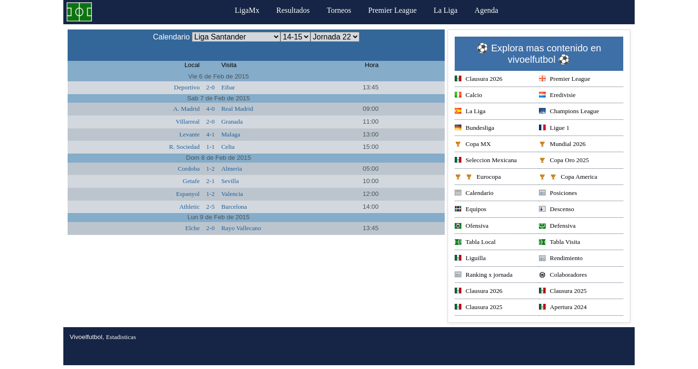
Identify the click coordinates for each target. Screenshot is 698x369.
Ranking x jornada (483, 275)
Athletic (189, 206)
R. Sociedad (184, 146)
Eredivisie (557, 95)
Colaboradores (563, 275)
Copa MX (473, 144)
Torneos (339, 10)
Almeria (231, 168)
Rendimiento (561, 258)
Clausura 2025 (563, 291)
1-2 (210, 168)
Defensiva (557, 226)
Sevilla (230, 180)
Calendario (474, 193)
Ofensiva (472, 226)
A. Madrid (186, 108)
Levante (189, 134)
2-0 (210, 87)
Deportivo (186, 87)
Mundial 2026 (562, 144)
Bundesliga (474, 128)
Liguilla (470, 258)
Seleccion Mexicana (486, 160)
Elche (192, 228)
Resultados (292, 10)
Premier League (392, 10)
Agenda (487, 10)
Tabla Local (475, 242)
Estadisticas (121, 336)
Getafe (191, 180)
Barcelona (234, 206)
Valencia (232, 193)
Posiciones (558, 193)
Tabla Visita (559, 242)
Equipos (471, 209)
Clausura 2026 (478, 79)
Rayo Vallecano (241, 228)
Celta (228, 146)
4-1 (210, 134)
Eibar (228, 87)
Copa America (568, 177)
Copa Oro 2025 (564, 160)
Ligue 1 (554, 128)
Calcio (468, 95)
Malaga (230, 134)
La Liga (446, 10)
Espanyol (188, 193)
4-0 (210, 108)
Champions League (569, 112)
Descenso (556, 209)
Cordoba (188, 168)
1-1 (210, 146)
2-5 (210, 206)
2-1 (210, 180)
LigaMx (247, 10)
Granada (232, 121)
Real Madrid (237, 108)
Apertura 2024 (563, 307)
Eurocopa (478, 177)
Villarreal (187, 121)
